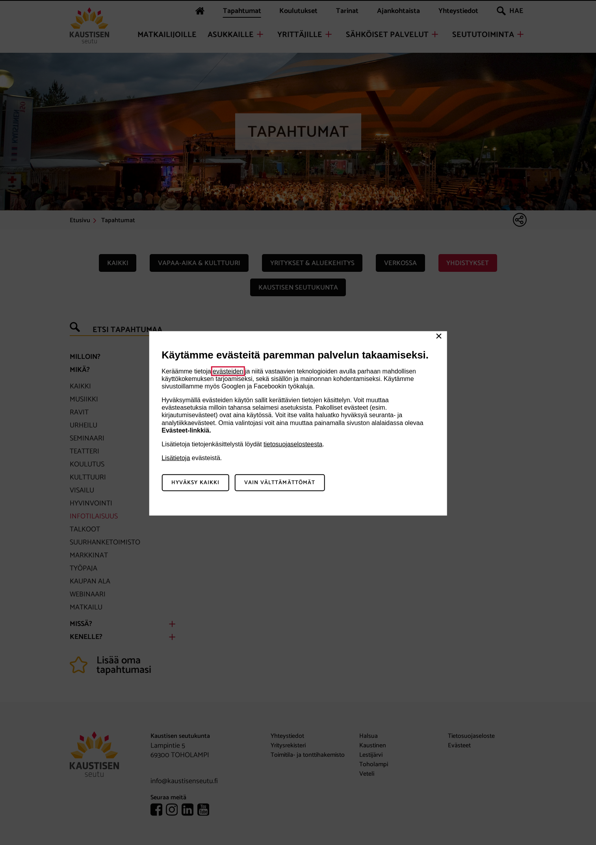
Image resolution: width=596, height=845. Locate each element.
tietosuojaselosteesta (293, 444)
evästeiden (228, 371)
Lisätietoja (176, 458)
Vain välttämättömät (279, 482)
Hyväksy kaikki (195, 482)
